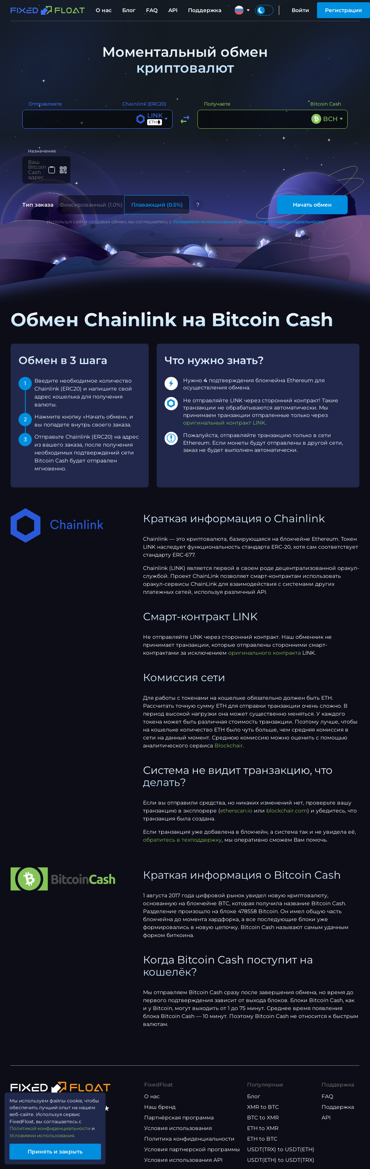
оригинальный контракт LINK (224, 415)
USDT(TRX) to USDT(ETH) (280, 1142)
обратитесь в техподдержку (182, 832)
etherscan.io (236, 803)
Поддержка (204, 10)
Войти (300, 10)
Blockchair (229, 738)
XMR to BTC (263, 1099)
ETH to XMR (262, 1121)
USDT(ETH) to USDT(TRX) (280, 1152)
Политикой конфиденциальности (283, 214)
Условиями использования (205, 214)
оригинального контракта (264, 645)
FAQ (152, 10)
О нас (104, 10)
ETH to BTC (262, 1131)
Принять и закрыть (62, 1150)
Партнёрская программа (179, 1110)
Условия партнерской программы (192, 1142)
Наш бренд (160, 1099)
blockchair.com (286, 803)
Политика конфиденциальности (189, 1131)
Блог (128, 10)
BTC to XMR (263, 1110)
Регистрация (343, 10)
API (172, 10)
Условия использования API (183, 1152)
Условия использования (178, 1121)
